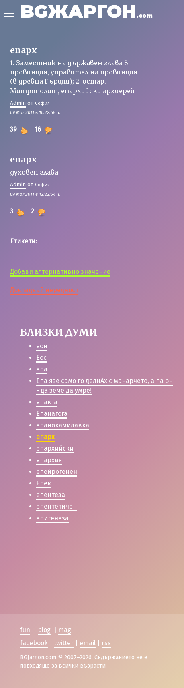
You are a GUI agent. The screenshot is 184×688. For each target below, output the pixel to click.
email (88, 642)
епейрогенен (56, 471)
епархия (49, 460)
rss (106, 642)
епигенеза (52, 518)
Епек (43, 483)
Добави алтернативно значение (60, 271)
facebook (34, 642)
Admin (18, 103)
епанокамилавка (62, 425)
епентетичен (56, 506)
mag (64, 630)
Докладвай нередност (44, 290)
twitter (64, 642)
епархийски (55, 448)
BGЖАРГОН (86, 11)
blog (44, 630)
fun (25, 630)
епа (41, 369)
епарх (45, 437)
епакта (46, 402)
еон (41, 346)
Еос (41, 357)
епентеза (50, 495)
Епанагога (51, 413)
